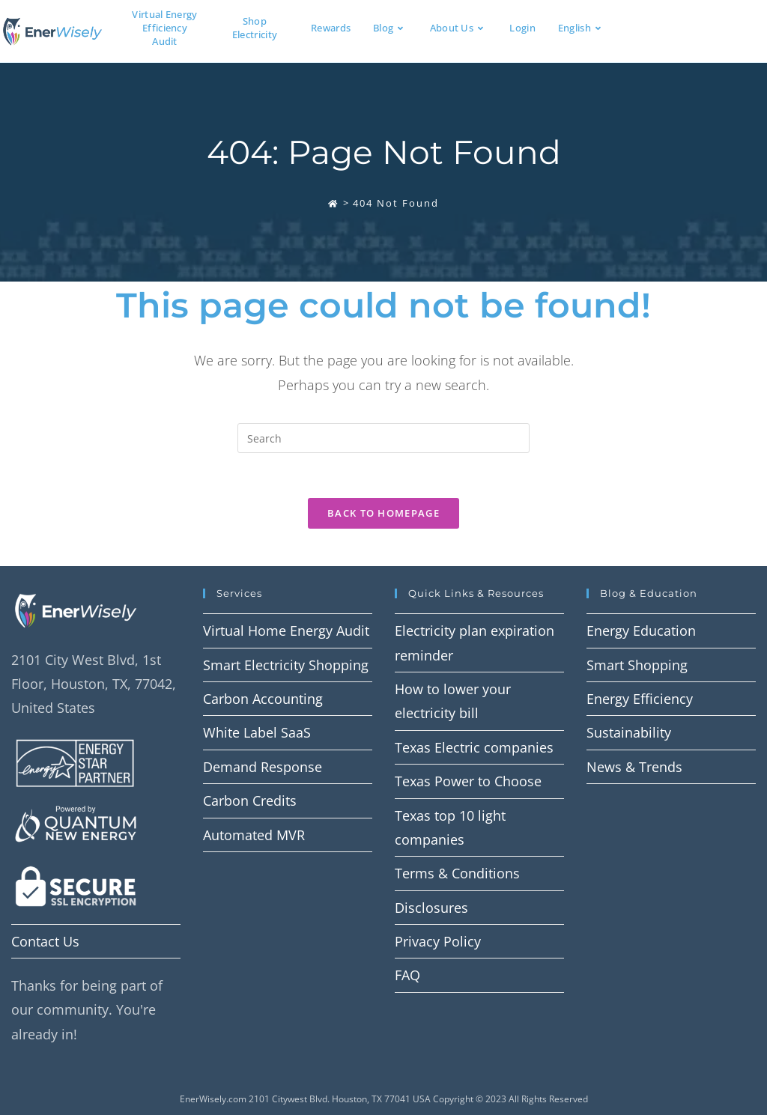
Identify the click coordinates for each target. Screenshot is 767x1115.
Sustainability (628, 732)
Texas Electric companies (474, 747)
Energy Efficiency (639, 699)
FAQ (407, 975)
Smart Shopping (637, 665)
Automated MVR (254, 835)
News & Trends (634, 767)
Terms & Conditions (457, 873)
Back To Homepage (383, 513)
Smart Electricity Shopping (286, 665)
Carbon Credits (250, 800)
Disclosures (431, 908)
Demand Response (262, 767)
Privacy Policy (438, 941)
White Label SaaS (257, 732)
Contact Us (45, 941)
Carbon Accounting (263, 699)
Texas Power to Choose (468, 781)
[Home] (333, 203)
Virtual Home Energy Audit (286, 630)
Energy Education (641, 630)
